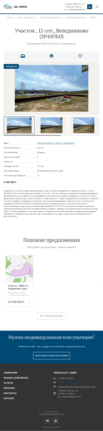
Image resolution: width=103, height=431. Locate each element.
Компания (10, 372)
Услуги (8, 382)
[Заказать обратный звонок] (89, 6)
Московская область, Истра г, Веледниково (55, 143)
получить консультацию (51, 355)
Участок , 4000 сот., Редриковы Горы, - (18, 287)
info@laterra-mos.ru (67, 382)
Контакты (10, 393)
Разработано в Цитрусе (51, 427)
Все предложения (51, 315)
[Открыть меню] (96, 6)
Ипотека (9, 388)
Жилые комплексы (16, 377)
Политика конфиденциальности (51, 414)
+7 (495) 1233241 (65, 378)
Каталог (9, 398)
